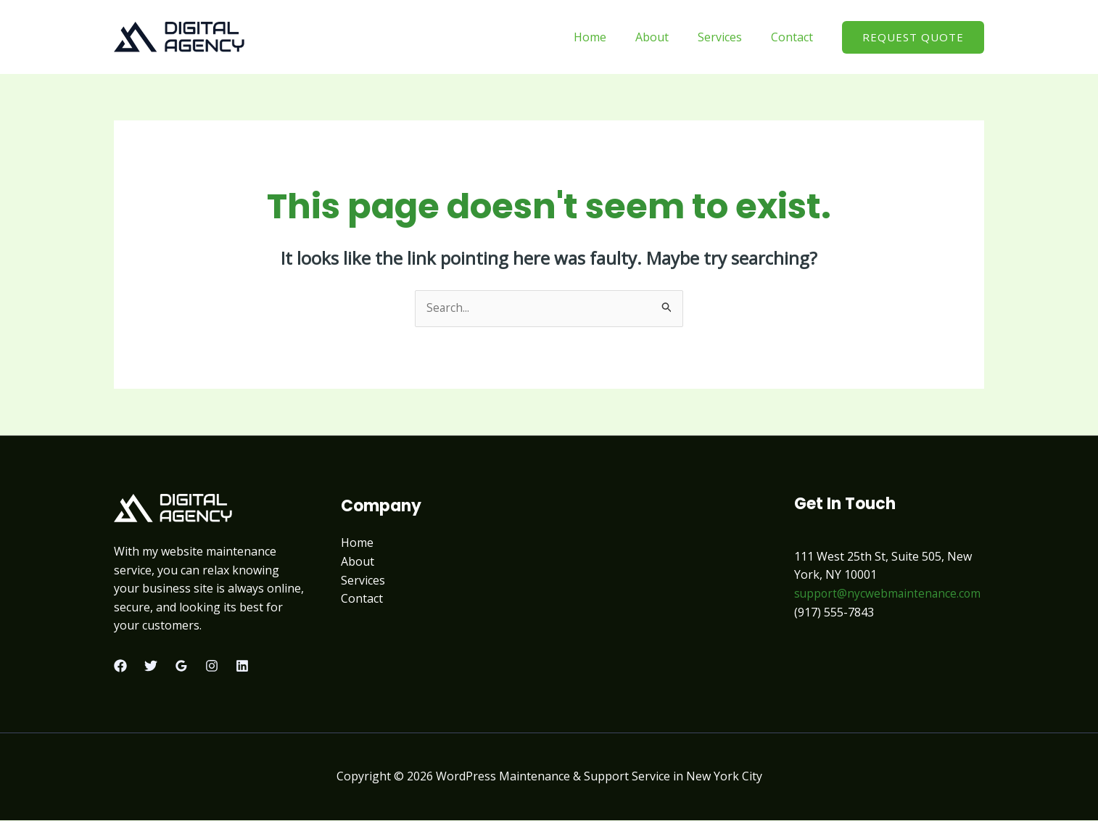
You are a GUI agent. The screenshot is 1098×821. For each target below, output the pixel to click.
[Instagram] (211, 666)
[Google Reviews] (181, 666)
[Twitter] (150, 666)
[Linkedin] (242, 666)
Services (728, 37)
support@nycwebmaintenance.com (889, 594)
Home (610, 37)
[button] (913, 37)
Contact (795, 37)
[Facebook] (120, 666)
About (666, 37)
